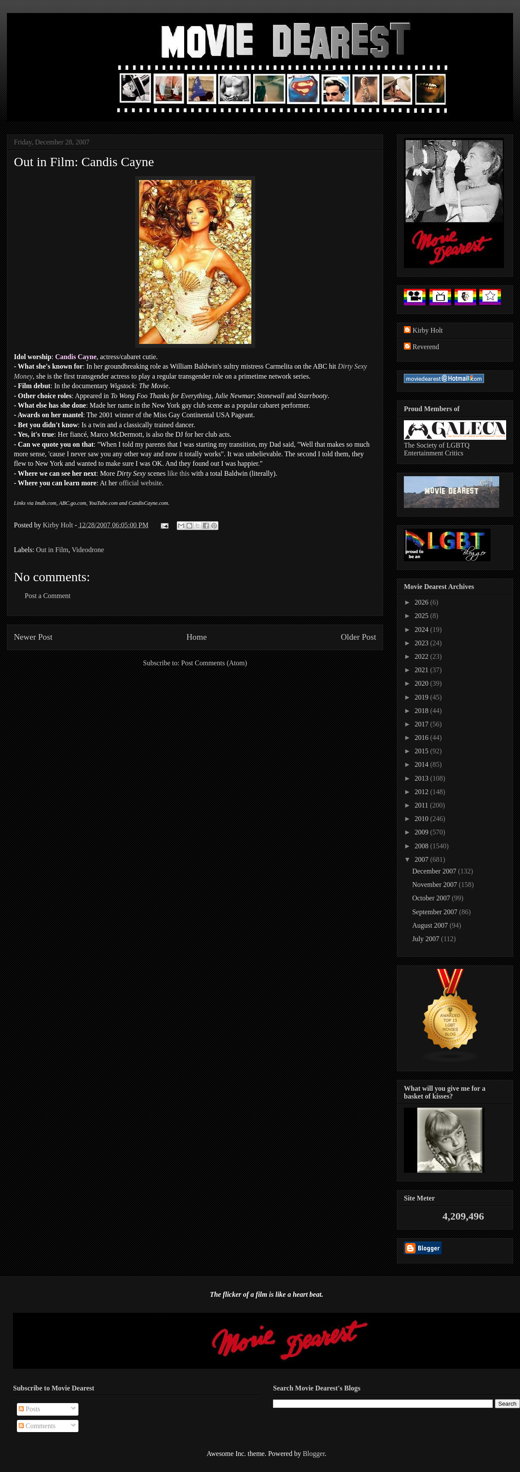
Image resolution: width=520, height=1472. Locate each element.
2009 (422, 832)
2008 (422, 846)
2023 (422, 643)
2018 (422, 710)
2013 (422, 778)
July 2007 (426, 938)
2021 (422, 670)
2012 (422, 791)
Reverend (426, 346)
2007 (422, 859)
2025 (422, 615)
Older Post (358, 636)
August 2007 (430, 925)
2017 (422, 724)
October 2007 (432, 898)
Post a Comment (48, 595)
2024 (422, 629)
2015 (422, 751)
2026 (422, 602)
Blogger (314, 1453)
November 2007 (435, 884)
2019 (422, 697)
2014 (422, 764)
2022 (422, 656)
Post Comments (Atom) (214, 663)
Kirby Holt (59, 525)
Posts (29, 1409)
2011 (422, 805)
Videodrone (88, 549)
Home (196, 636)
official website (140, 483)
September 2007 (435, 912)
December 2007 (435, 871)
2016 (422, 737)
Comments (37, 1425)
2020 (422, 683)
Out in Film (52, 549)
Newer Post (33, 636)
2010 (422, 818)
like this (178, 473)
